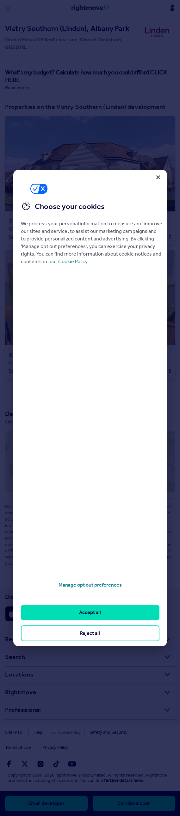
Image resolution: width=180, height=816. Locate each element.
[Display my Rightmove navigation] (172, 8)
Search (15, 656)
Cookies (62, 732)
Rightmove (20, 692)
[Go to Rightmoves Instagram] (40, 764)
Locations (19, 674)
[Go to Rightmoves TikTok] (56, 764)
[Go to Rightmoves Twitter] (24, 764)
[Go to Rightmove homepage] (90, 8)
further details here (123, 780)
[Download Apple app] (28, 613)
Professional (23, 709)
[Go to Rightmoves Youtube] (72, 764)
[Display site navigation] (8, 8)
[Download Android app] (82, 613)
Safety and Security (100, 732)
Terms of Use (144, 732)
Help (38, 732)
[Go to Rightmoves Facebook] (9, 764)
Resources (20, 639)
